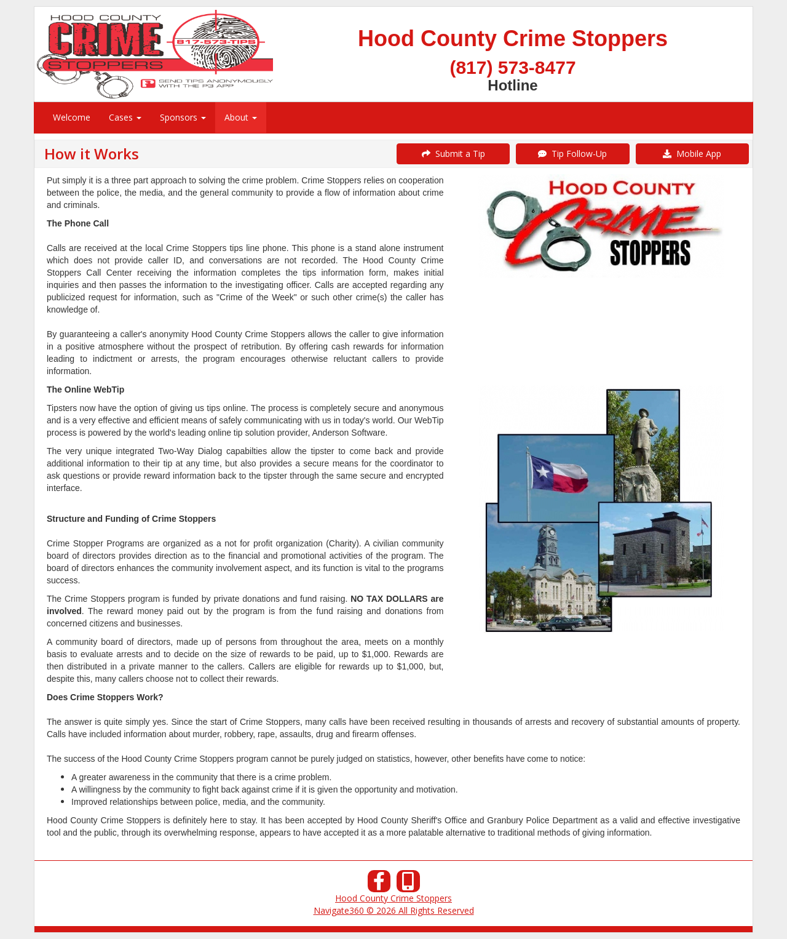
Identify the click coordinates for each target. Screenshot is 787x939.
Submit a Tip (453, 153)
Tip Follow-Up (572, 153)
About (240, 117)
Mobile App (692, 153)
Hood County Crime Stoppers (393, 898)
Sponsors (183, 117)
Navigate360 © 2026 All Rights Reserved (394, 910)
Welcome (71, 117)
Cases (125, 117)
